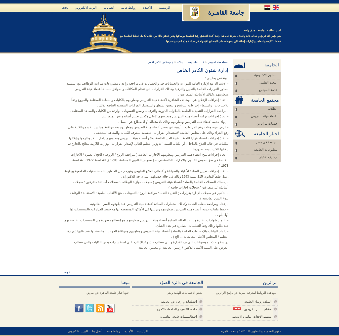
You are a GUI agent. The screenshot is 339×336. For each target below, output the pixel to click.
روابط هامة (128, 7)
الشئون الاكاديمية (266, 75)
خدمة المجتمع (268, 90)
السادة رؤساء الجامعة (257, 301)
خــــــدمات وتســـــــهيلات (190, 62)
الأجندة (147, 7)
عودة (67, 272)
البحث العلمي (268, 82)
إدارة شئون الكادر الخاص (160, 62)
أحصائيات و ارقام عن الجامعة (179, 301)
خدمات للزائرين (267, 123)
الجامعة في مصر (267, 142)
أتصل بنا (109, 7)
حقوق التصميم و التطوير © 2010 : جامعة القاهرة (251, 331)
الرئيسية (164, 7)
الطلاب (273, 108)
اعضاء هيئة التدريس (264, 116)
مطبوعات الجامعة (266, 149)
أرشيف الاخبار (268, 157)
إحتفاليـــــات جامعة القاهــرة (178, 316)
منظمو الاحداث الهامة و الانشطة (251, 316)
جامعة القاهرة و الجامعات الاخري (176, 309)
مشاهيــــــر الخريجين (252, 309)
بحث (65, 7)
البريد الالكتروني (86, 7)
